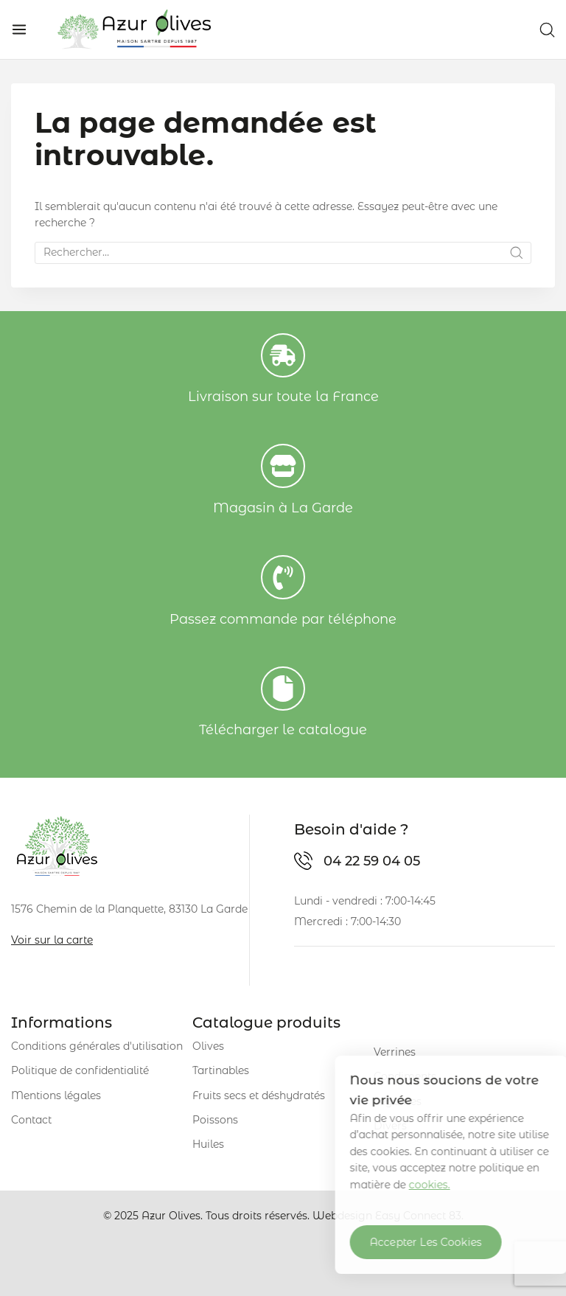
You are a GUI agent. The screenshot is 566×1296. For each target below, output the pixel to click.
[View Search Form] (547, 30)
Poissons (215, 1119)
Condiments (405, 1076)
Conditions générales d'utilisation (97, 1046)
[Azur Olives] (134, 29)
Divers (390, 1125)
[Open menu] (19, 29)
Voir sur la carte (52, 940)
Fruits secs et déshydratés (258, 1095)
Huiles (208, 1144)
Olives (208, 1046)
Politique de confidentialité (80, 1070)
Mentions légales (56, 1095)
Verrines (395, 1052)
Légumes (398, 1101)
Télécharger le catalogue (283, 730)
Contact (31, 1119)
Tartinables (220, 1070)
